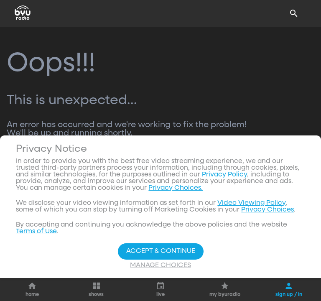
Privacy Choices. (175, 188)
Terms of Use (36, 231)
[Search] (294, 13)
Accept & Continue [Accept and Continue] (160, 251)
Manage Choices (160, 265)
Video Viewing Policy (251, 203)
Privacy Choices (267, 210)
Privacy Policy (224, 174)
